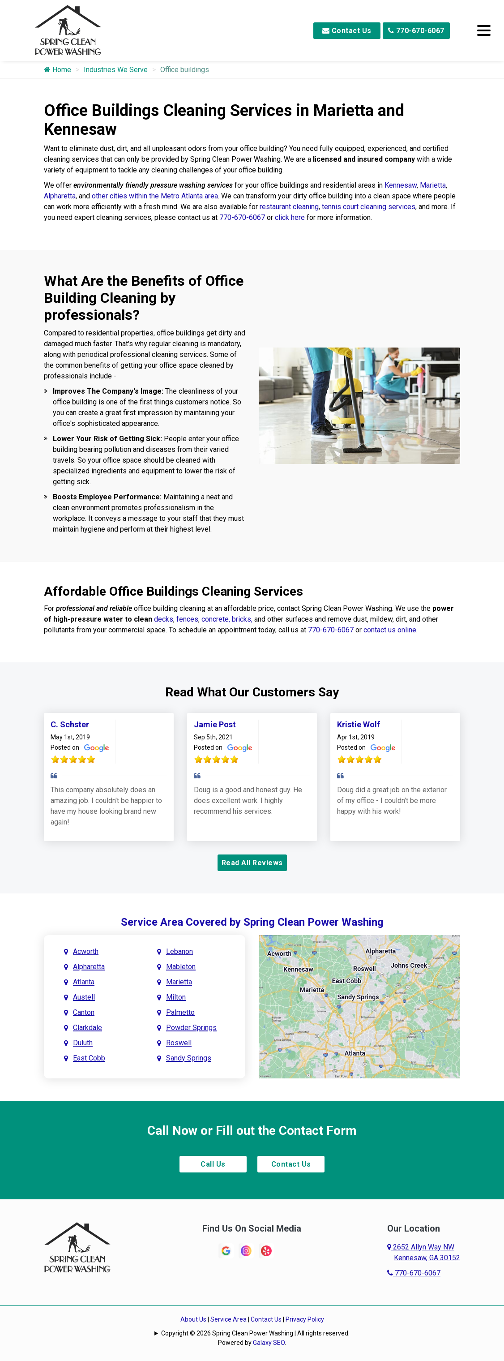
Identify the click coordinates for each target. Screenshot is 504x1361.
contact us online (389, 630)
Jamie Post (215, 724)
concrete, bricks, (226, 619)
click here (290, 217)
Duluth (83, 1043)
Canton (83, 1012)
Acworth (85, 951)
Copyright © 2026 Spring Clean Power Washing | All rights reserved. (255, 1333)
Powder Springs (191, 1027)
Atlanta (83, 982)
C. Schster (70, 724)
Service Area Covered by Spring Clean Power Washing (252, 922)
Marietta (433, 185)
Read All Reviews (252, 863)
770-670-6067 (416, 30)
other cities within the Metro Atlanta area (155, 196)
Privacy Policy (305, 1319)
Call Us (213, 1164)
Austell (84, 997)
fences (187, 619)
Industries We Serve (116, 69)
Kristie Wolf (358, 724)
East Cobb (89, 1058)
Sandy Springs (188, 1058)
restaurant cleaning (289, 206)
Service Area (228, 1319)
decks (163, 619)
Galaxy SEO (269, 1342)
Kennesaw (400, 185)
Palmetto (180, 1012)
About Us (193, 1319)
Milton (176, 997)
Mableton (181, 966)
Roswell (179, 1043)
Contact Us (347, 30)
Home (57, 69)
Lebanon (179, 951)
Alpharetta (60, 196)
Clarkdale (87, 1027)
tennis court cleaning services (368, 206)
